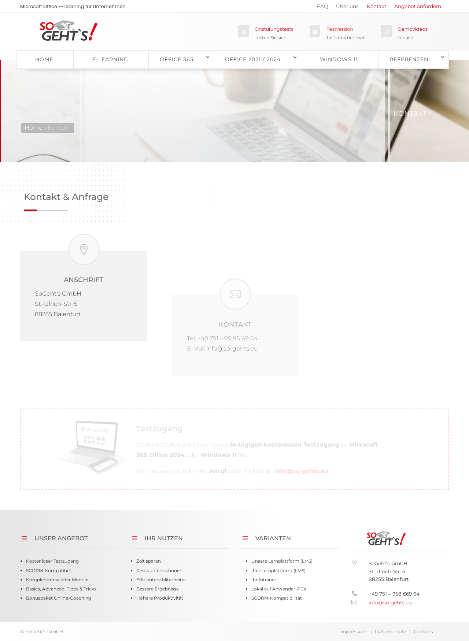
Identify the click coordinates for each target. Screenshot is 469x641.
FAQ (322, 7)
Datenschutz (390, 631)
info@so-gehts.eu (301, 502)
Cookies (423, 631)
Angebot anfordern (417, 7)
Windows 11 (339, 59)
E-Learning (110, 59)
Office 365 (176, 59)
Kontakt (376, 7)
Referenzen (408, 59)
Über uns (347, 7)
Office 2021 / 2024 (253, 59)
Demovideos (413, 29)
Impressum (353, 631)
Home (44, 59)
